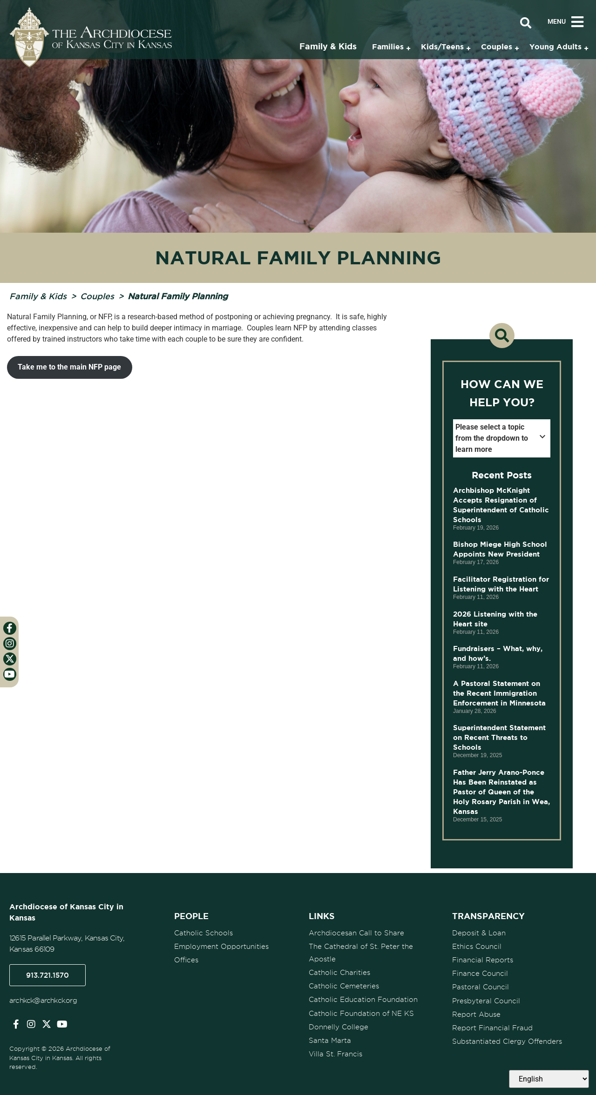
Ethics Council (476, 946)
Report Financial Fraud (492, 1027)
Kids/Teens (442, 46)
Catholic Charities (339, 972)
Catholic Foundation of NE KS (361, 1013)
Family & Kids (38, 296)
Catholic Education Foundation (363, 999)
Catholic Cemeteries (344, 986)
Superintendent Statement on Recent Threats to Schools (499, 737)
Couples (97, 296)
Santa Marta (330, 1040)
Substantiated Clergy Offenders (507, 1041)
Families (388, 46)
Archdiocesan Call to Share (356, 933)
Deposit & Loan (479, 933)
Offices (186, 960)
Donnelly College (338, 1026)
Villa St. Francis (335, 1053)
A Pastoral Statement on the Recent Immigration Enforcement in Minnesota (500, 693)
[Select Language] (549, 1079)
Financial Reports (482, 960)
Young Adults (555, 46)
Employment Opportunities (221, 946)
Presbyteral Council (486, 1000)
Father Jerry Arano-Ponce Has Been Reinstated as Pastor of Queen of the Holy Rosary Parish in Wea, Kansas (501, 791)
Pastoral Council (480, 987)
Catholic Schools (203, 933)
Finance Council (480, 973)
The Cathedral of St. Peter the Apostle (361, 953)
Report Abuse (476, 1014)
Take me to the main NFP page (69, 367)
